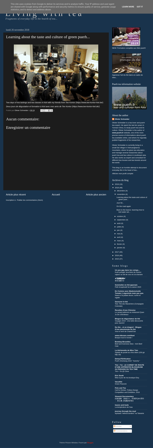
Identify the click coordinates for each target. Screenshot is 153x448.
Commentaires (120, 431)
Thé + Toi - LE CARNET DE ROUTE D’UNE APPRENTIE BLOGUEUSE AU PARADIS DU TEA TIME (129, 367)
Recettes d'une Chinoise (125, 310)
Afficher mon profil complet (122, 174)
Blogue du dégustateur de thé (127, 319)
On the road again (124, 206)
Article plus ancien (96, 194)
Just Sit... (120, 203)
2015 (117, 259)
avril (119, 237)
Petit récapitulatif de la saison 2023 (128, 287)
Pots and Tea (120, 388)
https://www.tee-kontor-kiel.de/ (89, 102)
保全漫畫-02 (119, 281)
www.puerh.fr (117, 133)
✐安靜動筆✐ (120, 279)
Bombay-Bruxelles (123, 342)
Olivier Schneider (122, 119)
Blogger (90, 443)
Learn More (128, 7)
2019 (117, 184)
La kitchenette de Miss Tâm (126, 350)
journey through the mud (125, 411)
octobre (120, 216)
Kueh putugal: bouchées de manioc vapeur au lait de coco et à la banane (129, 273)
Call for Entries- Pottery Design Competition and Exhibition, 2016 (127, 391)
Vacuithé (118, 382)
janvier (120, 248)
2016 (117, 255)
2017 (117, 252)
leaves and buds (122, 405)
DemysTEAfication (123, 359)
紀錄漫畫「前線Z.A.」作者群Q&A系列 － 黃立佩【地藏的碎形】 (129, 400)
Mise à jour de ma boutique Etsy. (127, 378)
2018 (117, 188)
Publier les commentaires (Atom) (30, 200)
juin (118, 230)
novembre (121, 194)
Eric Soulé (119, 376)
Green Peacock (120, 384)
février (119, 244)
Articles (117, 426)
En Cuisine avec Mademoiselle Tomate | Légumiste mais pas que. (129, 292)
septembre (121, 220)
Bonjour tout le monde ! (123, 338)
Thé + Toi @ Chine (122, 371)
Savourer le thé (121, 302)
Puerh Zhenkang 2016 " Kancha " (127, 361)
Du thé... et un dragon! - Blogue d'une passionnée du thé (128, 328)
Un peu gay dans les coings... (127, 270)
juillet (119, 227)
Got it (140, 7)
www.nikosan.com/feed (125, 335)
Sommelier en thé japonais (126, 285)
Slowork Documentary (124, 396)
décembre (121, 191)
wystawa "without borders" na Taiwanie (129, 413)
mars (119, 241)
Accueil (56, 194)
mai (118, 234)
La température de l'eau (124, 407)
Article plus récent (16, 194)
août (119, 223)
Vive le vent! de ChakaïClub (125, 331)
